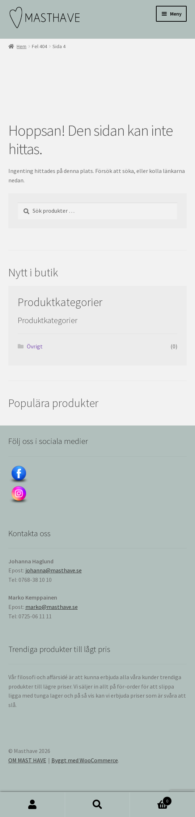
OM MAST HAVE (27, 760)
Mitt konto (32, 804)
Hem (21, 46)
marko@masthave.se (51, 606)
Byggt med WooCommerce (84, 760)
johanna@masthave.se (53, 570)
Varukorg (151, 799)
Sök (97, 804)
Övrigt (35, 346)
